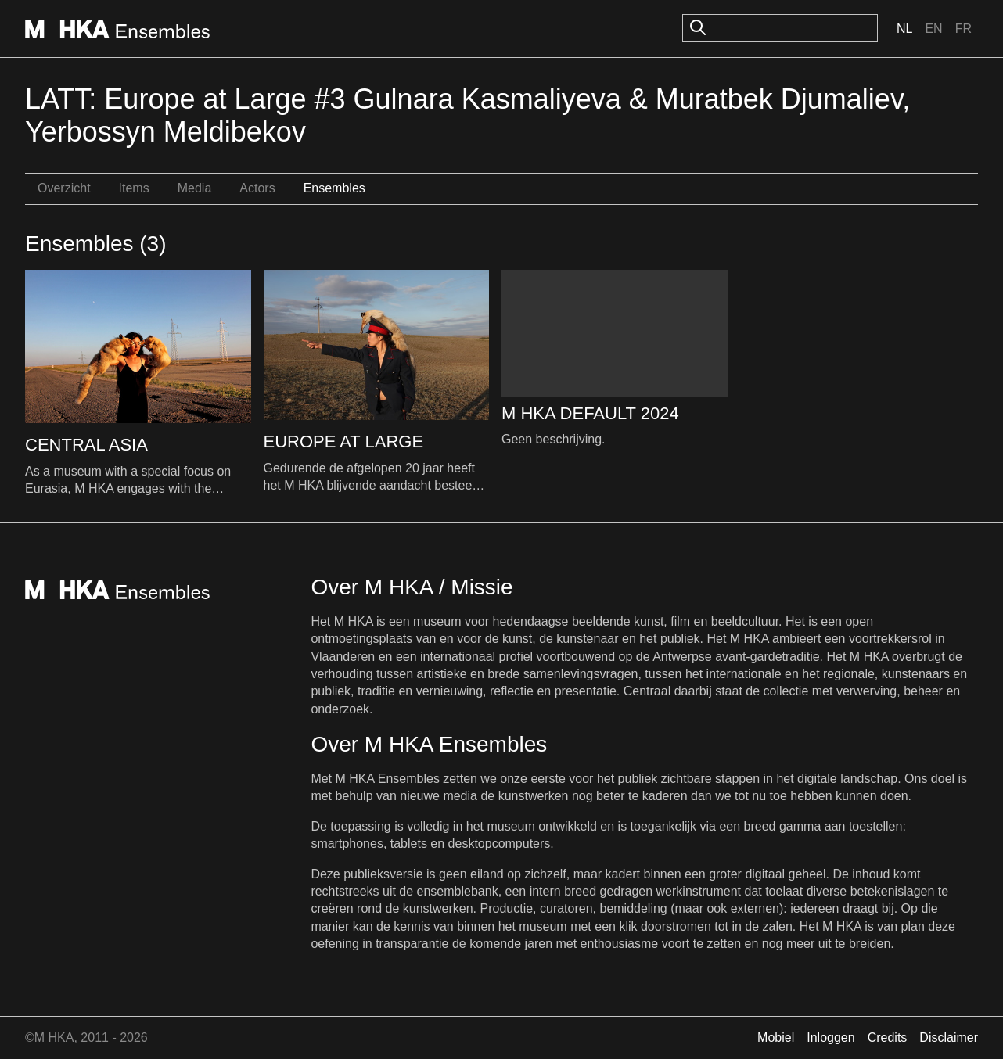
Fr (963, 28)
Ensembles (334, 188)
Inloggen (830, 1037)
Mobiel (775, 1037)
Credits (888, 1037)
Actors (257, 188)
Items (134, 188)
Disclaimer (948, 1037)
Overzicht (64, 188)
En (933, 28)
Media (195, 188)
